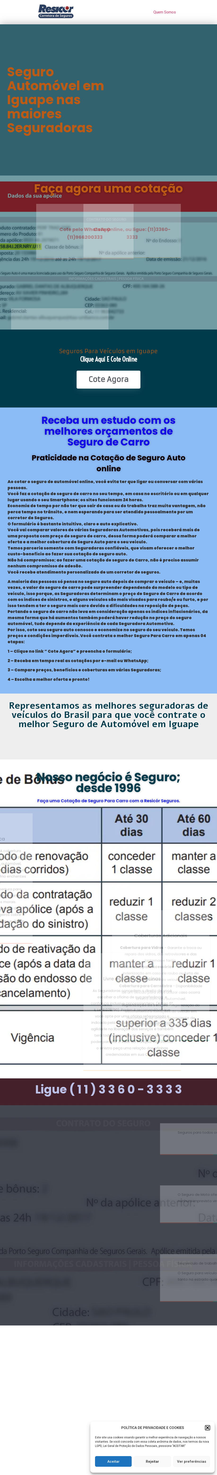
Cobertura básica (56, 839)
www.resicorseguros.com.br (118, 1215)
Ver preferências (191, 1461)
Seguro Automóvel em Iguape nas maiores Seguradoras (55, 100)
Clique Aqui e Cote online (108, 359)
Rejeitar (152, 1461)
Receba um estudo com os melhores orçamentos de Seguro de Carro (108, 431)
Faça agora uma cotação (108, 188)
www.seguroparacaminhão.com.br (118, 1293)
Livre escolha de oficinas (60, 978)
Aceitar (113, 1461)
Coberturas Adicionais (160, 839)
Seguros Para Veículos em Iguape (108, 351)
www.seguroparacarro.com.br (118, 1146)
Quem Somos (164, 12)
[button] (207, 1427)
